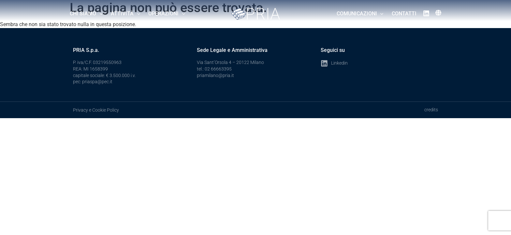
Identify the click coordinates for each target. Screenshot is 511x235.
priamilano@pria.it (215, 75)
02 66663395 (218, 68)
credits (431, 109)
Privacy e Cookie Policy (96, 110)
